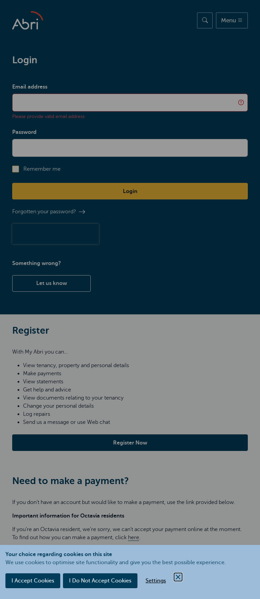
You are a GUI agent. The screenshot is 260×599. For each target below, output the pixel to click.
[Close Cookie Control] (178, 577)
